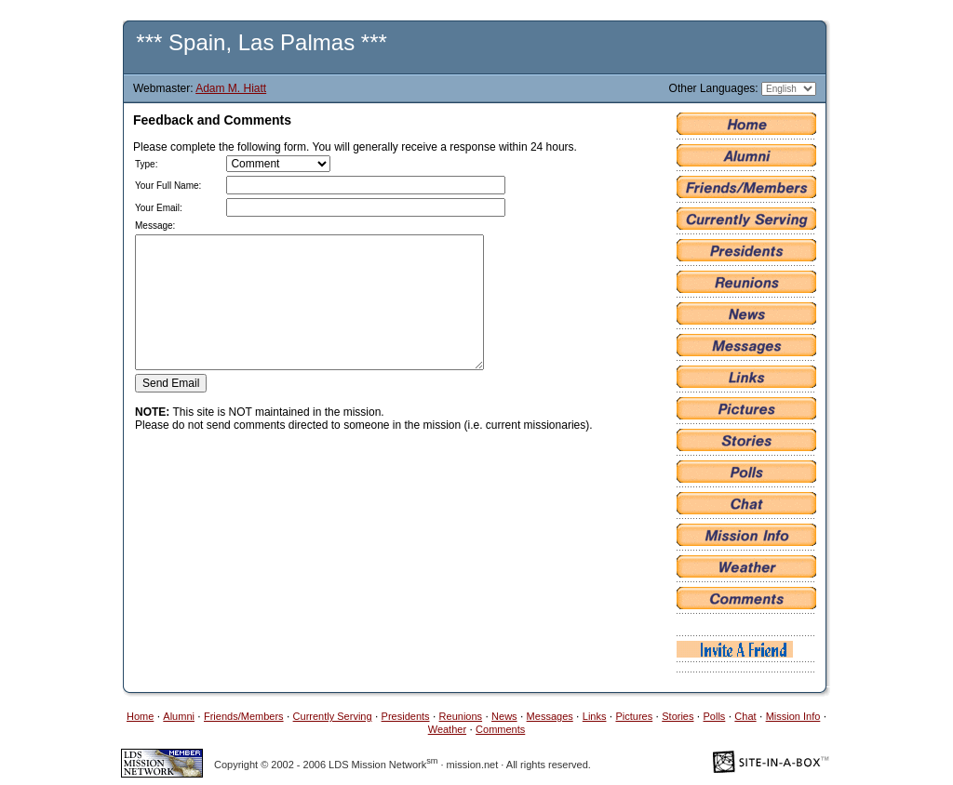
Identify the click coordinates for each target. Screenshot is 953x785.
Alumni (179, 716)
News (504, 716)
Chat (745, 716)
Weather (447, 729)
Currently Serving (332, 716)
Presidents (406, 716)
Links (595, 716)
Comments (500, 729)
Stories (677, 716)
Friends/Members (244, 716)
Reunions (460, 716)
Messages (550, 716)
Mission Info (793, 716)
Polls (715, 716)
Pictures (633, 716)
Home (140, 716)
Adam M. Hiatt (230, 88)
